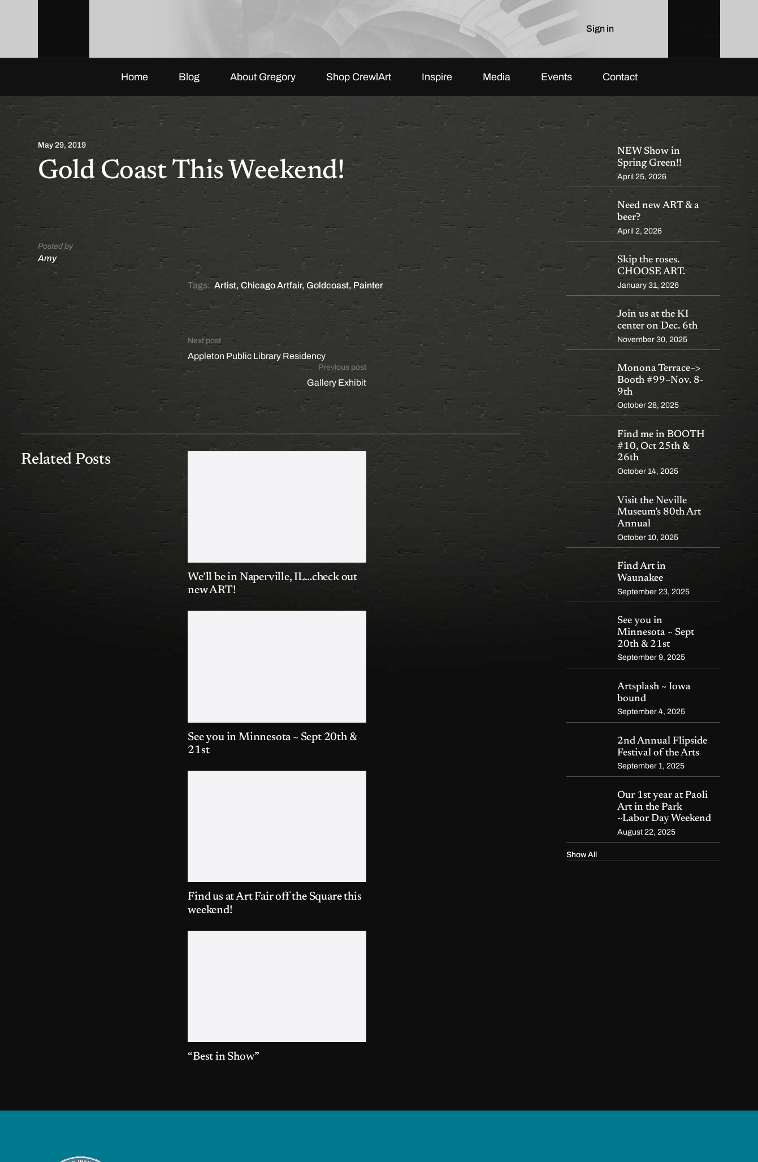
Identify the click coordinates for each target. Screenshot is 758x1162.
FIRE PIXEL (244, 1129)
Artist (225, 295)
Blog (189, 87)
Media (496, 87)
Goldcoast (327, 295)
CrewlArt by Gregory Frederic (118, 1129)
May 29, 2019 (62, 155)
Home (134, 87)
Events (556, 87)
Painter (368, 295)
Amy (47, 268)
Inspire (437, 87)
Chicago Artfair (271, 295)
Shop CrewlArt (358, 87)
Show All (581, 865)
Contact (620, 87)
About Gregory (263, 87)
